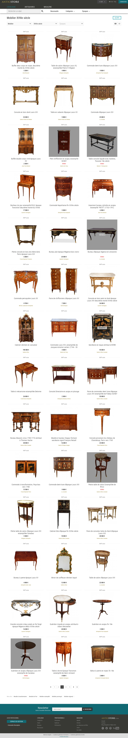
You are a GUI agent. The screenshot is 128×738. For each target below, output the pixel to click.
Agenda (78, 720)
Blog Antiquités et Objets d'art (109, 725)
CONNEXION (123, 2)
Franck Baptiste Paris (102, 445)
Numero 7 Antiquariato (102, 166)
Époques (39, 725)
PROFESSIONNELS (59, 718)
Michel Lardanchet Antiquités (26, 305)
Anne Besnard (26, 73)
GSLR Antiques (64, 305)
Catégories (39, 720)
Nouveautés (54, 11)
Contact (103, 723)
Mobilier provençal (57, 696)
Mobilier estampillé (45, 696)
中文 (115, 2)
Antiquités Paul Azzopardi (102, 73)
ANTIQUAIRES (30, 7)
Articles (78, 723)
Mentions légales (47, 734)
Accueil (103, 721)
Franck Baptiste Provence (26, 259)
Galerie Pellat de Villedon (26, 119)
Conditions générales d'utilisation (61, 734)
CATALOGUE (11, 7)
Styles (38, 723)
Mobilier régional (68, 696)
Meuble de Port (33, 696)
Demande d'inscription (14, 725)
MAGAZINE (49, 7)
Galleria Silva (26, 352)
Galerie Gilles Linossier (102, 352)
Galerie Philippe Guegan (64, 445)
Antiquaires (57, 720)
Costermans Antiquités (26, 398)
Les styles (79, 730)
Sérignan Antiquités (64, 73)
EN (112, 2)
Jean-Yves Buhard (26, 166)
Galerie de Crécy (64, 166)
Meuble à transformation (20, 696)
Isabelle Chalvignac (64, 259)
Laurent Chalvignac (25, 212)
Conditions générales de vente (77, 734)
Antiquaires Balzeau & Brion (64, 398)
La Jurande (102, 119)
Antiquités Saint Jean (26, 585)
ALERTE (117, 18)
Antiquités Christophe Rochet (102, 678)
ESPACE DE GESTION (16, 721)
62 (77, 687)
